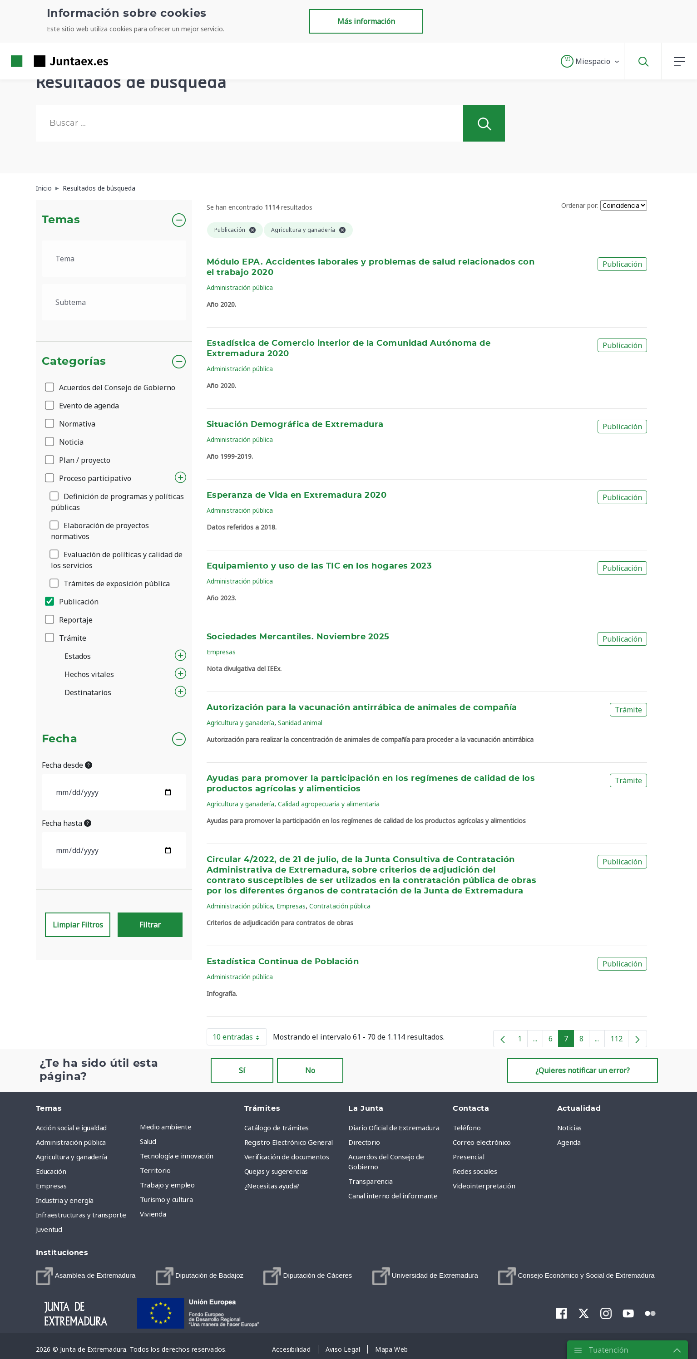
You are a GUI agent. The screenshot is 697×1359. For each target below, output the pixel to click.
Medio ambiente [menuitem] (165, 1126)
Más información (366, 21)
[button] (590, 61)
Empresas (221, 652)
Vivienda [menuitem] (153, 1213)
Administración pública (240, 287)
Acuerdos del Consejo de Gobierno (110, 387)
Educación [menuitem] (51, 1171)
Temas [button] (61, 220)
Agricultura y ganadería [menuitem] (71, 1156)
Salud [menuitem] (148, 1141)
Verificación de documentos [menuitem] (286, 1156)
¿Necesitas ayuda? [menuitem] (272, 1185)
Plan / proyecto (78, 460)
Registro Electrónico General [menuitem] (288, 1142)
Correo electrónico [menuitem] (482, 1142)
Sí (242, 1070)
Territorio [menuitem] (155, 1170)
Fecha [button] (60, 739)
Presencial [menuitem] (468, 1156)
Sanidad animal (300, 722)
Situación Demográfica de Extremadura (295, 425)
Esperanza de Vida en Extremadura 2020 (296, 495)
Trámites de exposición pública (110, 584)
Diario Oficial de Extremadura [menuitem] (393, 1127)
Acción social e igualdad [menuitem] (71, 1127)
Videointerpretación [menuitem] (484, 1185)
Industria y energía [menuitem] (65, 1200)
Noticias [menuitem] (569, 1127)
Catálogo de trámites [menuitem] (276, 1127)
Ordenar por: (579, 205)
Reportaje (69, 620)
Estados (77, 656)
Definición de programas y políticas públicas (117, 501)
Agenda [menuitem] (569, 1142)
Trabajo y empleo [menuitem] (167, 1184)
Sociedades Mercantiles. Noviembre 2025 (298, 637)
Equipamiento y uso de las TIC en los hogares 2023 (319, 566)
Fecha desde (67, 765)
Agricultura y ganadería (240, 722)
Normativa (70, 424)
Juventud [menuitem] (49, 1229)
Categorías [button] (74, 361)
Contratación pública (340, 906)
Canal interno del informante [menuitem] (392, 1195)
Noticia (65, 442)
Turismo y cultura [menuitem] (166, 1199)
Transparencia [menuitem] (370, 1181)
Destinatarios (87, 692)
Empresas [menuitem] (51, 1185)
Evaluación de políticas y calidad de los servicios (117, 559)
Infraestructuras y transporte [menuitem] (81, 1214)
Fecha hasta (66, 823)
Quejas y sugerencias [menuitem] (276, 1171)
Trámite (66, 638)
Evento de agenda (82, 406)
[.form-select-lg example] (114, 258)
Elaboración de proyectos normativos (100, 530)
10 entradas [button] (240, 1038)
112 (619, 1040)
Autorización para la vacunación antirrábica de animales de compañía (362, 708)
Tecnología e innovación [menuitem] (176, 1155)
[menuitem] (86, 1276)
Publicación (72, 602)
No (310, 1070)
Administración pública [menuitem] (71, 1142)
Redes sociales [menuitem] (475, 1171)
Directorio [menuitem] (364, 1142)
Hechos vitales (89, 674)
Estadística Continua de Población (283, 962)
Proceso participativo (88, 478)
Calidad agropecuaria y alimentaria (329, 804)
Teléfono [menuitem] (466, 1127)
